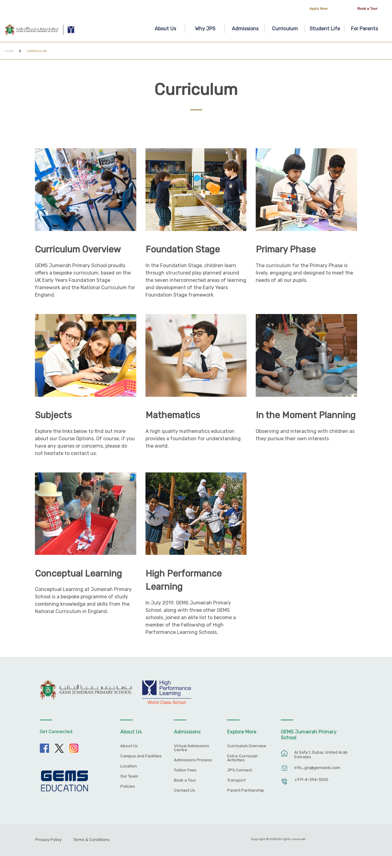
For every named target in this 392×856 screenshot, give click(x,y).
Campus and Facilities (141, 756)
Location (128, 766)
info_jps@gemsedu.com (317, 767)
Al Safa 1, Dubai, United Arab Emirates (321, 754)
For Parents (364, 29)
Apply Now (318, 8)
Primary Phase (286, 249)
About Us (165, 29)
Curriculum (285, 29)
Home (9, 51)
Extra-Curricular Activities (242, 758)
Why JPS (205, 29)
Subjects (53, 415)
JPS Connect (239, 770)
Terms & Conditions (91, 839)
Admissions (245, 29)
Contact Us (184, 790)
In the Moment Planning (306, 415)
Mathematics (172, 415)
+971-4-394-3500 (311, 779)
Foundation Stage (182, 249)
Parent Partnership (245, 790)
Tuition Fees (185, 770)
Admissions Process (193, 760)
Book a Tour (367, 8)
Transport (236, 780)
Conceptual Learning (78, 573)
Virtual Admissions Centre (191, 748)
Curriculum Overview (78, 249)
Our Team (129, 776)
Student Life (325, 29)
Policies (127, 786)
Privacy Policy (48, 839)
